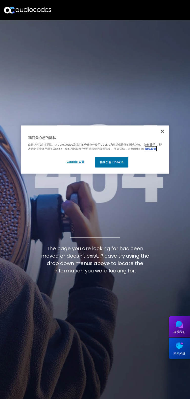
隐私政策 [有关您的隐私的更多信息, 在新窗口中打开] (150, 149)
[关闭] (162, 131)
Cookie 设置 (75, 162)
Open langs (173, 10)
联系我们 (179, 332)
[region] (95, 149)
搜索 (165, 10)
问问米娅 (179, 353)
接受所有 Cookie (111, 162)
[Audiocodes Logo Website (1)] (28, 10)
